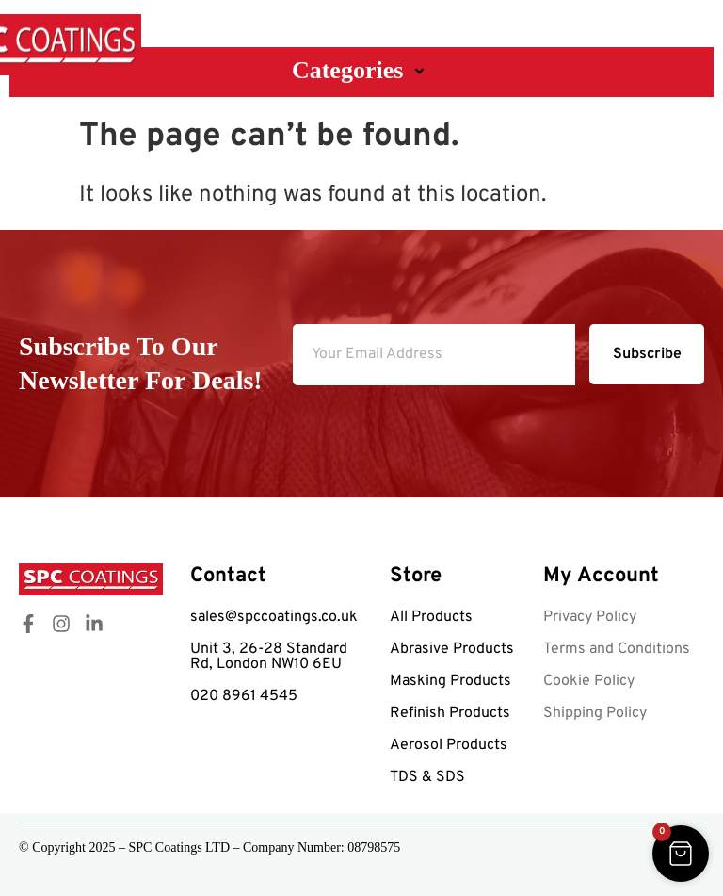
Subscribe (647, 354)
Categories (361, 70)
